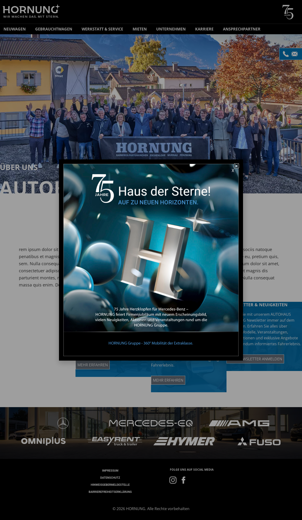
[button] (236, 166)
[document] (151, 260)
